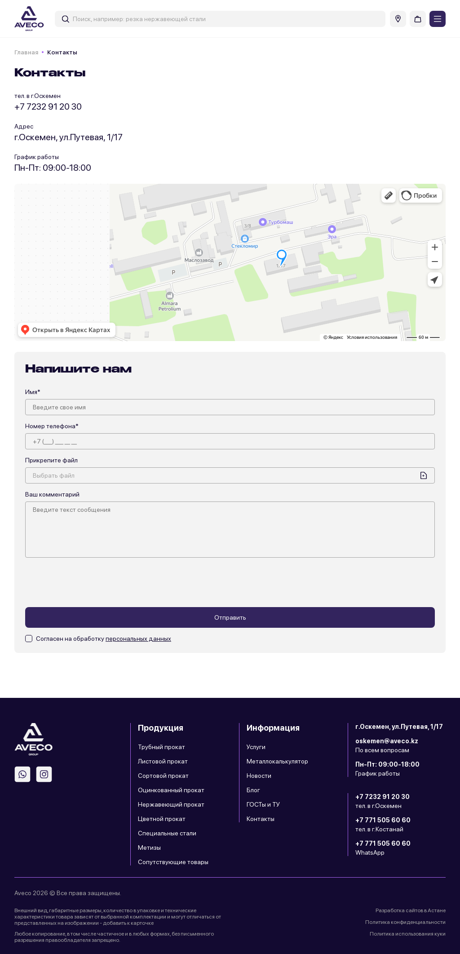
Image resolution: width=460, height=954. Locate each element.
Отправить (230, 617)
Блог (253, 790)
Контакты (260, 818)
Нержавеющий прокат (171, 804)
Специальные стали (167, 833)
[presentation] (93, 582)
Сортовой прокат (163, 775)
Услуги (256, 746)
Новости (259, 775)
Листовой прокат (163, 761)
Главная (26, 52)
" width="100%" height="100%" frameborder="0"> (230, 262)
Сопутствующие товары (173, 861)
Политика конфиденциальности (405, 922)
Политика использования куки (408, 934)
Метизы (149, 847)
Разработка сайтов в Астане (411, 910)
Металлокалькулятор (277, 761)
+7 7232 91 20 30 (48, 106)
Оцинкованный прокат (171, 790)
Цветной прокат (162, 818)
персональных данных (138, 638)
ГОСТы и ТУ (263, 804)
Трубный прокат (161, 746)
